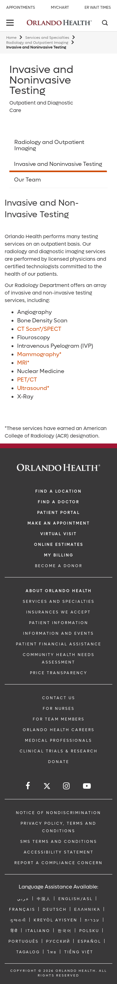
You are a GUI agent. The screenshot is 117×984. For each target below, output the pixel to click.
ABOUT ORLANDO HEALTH (59, 590)
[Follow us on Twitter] (47, 787)
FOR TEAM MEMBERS (59, 719)
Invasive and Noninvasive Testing (58, 164)
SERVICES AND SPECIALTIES (59, 601)
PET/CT (27, 379)
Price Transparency (58, 672)
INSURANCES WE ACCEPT (58, 612)
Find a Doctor (58, 502)
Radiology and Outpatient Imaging (37, 42)
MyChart (60, 7)
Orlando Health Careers (59, 729)
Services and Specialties (47, 37)
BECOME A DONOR (58, 565)
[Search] (104, 23)
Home (11, 37)
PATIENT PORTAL (58, 512)
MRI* (23, 362)
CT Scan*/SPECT (39, 329)
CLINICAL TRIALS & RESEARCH (59, 751)
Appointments (20, 7)
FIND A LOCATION (58, 491)
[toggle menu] (11, 23)
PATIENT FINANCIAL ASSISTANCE (58, 644)
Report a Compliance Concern (58, 862)
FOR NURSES (59, 708)
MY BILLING (58, 555)
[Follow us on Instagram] (67, 786)
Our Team (27, 179)
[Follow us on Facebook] (28, 786)
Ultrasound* (33, 388)
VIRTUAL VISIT (58, 533)
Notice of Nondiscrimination (58, 812)
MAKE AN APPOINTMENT (58, 523)
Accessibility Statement (59, 852)
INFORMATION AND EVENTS (58, 633)
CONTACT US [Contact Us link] (58, 697)
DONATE (58, 761)
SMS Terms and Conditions (58, 841)
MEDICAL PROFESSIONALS (58, 740)
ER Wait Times (98, 7)
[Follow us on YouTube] (87, 786)
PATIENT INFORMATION (58, 622)
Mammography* (39, 354)
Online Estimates (58, 544)
